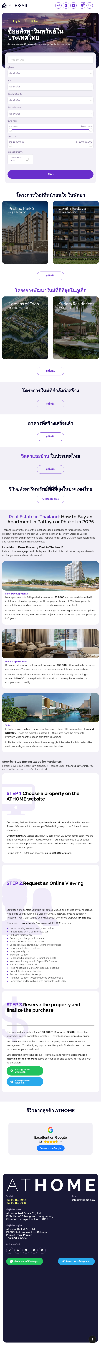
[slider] (10, 129)
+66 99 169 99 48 (16, 1155)
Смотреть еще (50, 498)
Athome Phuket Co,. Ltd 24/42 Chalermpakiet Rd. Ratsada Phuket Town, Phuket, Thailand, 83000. (26, 1186)
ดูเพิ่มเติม (50, 275)
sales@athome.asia (83, 1152)
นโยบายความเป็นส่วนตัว (50, 1331)
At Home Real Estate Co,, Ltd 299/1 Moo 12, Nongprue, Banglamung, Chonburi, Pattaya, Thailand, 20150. (30, 1168)
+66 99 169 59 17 (16, 1152)
